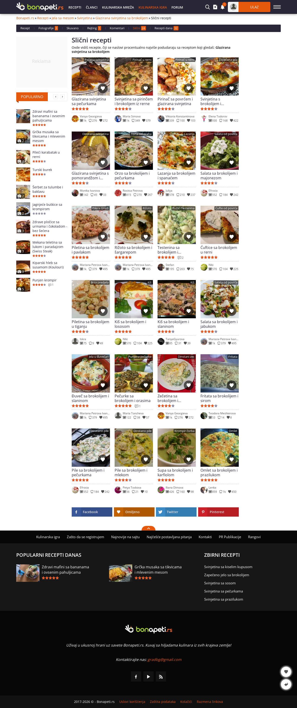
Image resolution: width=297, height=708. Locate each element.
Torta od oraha (141, 134)
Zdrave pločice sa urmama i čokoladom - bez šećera (49, 226)
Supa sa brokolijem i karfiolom (175, 472)
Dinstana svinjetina (95, 134)
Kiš (150, 282)
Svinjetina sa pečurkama (223, 591)
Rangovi (254, 536)
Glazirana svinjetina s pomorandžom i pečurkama (90, 175)
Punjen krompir (44, 280)
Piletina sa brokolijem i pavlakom (90, 249)
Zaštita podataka (163, 701)
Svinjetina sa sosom (220, 583)
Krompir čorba (184, 431)
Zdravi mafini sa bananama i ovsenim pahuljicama (48, 115)
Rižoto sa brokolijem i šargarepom (133, 249)
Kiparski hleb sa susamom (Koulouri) (48, 265)
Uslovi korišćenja (132, 701)
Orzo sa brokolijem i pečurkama (132, 175)
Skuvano (73, 28)
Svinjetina (84, 18)
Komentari (117, 28)
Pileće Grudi (100, 208)
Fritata (232, 357)
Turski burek (42, 169)
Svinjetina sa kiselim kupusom (228, 566)
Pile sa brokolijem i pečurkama (88, 472)
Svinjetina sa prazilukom (223, 599)
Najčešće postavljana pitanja (169, 536)
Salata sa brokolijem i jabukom (219, 324)
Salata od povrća (225, 134)
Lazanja (189, 134)
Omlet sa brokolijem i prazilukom (219, 472)
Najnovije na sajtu (125, 536)
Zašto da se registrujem (85, 536)
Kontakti (205, 536)
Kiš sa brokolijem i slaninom (173, 324)
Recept (25, 28)
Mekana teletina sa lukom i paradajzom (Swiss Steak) (47, 246)
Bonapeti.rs (25, 18)
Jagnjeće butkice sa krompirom (47, 206)
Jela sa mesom (63, 18)
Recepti (74, 7)
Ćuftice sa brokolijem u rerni (218, 249)
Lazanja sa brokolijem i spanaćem (176, 175)
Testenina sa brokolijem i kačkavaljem (169, 249)
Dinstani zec (186, 357)
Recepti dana (166, 28)
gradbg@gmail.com (164, 659)
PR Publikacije (230, 536)
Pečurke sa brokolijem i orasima (133, 398)
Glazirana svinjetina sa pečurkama (89, 101)
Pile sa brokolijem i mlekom (131, 472)
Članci (91, 7)
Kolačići (186, 701)
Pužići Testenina (183, 208)
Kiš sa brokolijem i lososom (130, 324)
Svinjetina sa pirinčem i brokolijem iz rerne (134, 101)
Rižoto (147, 208)
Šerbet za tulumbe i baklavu (47, 189)
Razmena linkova (210, 701)
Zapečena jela (228, 60)
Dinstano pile (99, 431)
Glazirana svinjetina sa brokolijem (121, 18)
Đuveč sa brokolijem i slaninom (90, 398)
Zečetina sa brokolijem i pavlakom (168, 398)
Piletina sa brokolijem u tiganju (90, 324)
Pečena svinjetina (97, 60)
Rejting (94, 28)
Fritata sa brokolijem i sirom (219, 398)
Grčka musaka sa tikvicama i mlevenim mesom (48, 136)
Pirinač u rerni (142, 60)
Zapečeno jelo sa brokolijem (226, 575)
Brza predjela (100, 282)
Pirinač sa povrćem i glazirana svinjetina (175, 101)
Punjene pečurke (140, 357)
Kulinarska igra (153, 7)
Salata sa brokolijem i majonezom (219, 175)
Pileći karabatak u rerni (46, 154)
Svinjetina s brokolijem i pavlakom (210, 101)
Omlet (233, 431)
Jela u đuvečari (99, 357)
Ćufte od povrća (226, 208)
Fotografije (48, 28)
